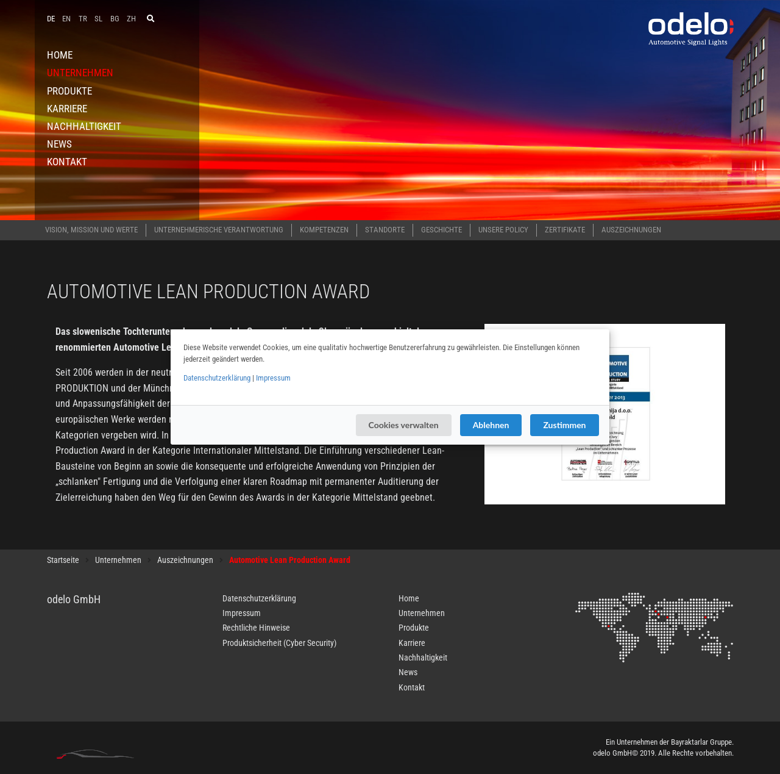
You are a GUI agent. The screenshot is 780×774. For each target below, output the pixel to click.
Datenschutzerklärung (216, 377)
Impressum (273, 377)
